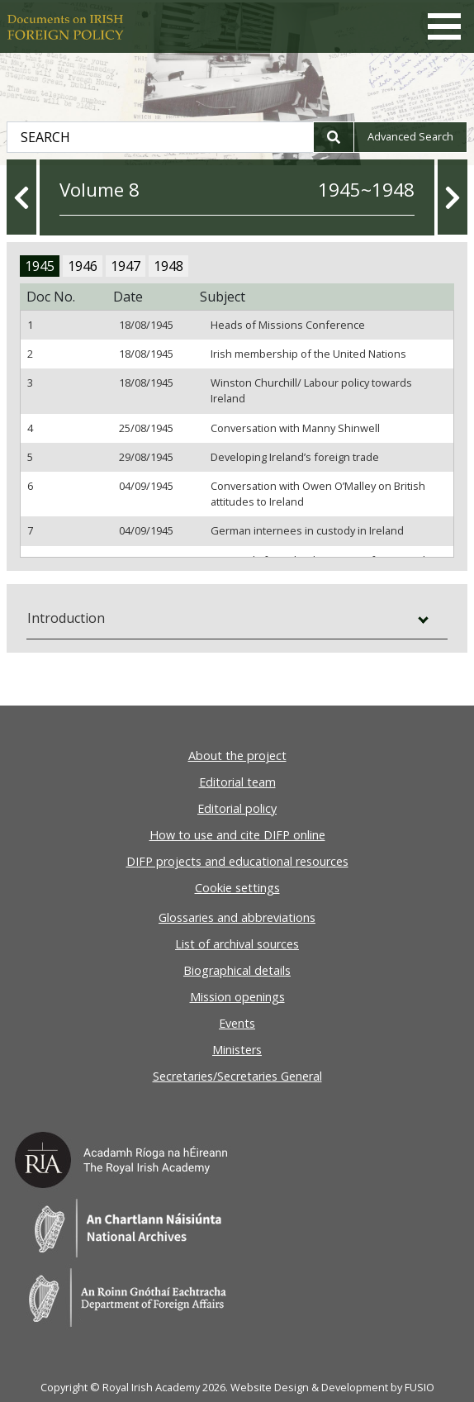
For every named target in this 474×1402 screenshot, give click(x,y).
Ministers (237, 1049)
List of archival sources (237, 944)
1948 (168, 266)
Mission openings (237, 997)
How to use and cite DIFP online (237, 835)
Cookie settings (237, 888)
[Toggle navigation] (444, 26)
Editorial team (237, 782)
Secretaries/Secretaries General (237, 1076)
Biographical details (237, 970)
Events (237, 1023)
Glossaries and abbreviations (237, 917)
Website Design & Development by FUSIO (332, 1387)
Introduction (66, 618)
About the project (237, 755)
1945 (40, 266)
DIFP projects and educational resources (237, 861)
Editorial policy (237, 808)
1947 (125, 266)
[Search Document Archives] (160, 137)
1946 (82, 266)
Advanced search (410, 136)
